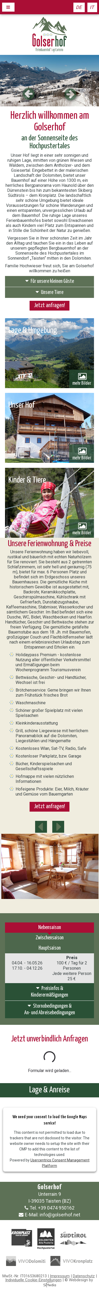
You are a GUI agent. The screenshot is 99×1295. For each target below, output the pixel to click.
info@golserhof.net (60, 1214)
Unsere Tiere (49, 292)
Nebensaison (49, 927)
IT (92, 7)
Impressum (60, 1276)
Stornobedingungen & (49, 1009)
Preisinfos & (49, 991)
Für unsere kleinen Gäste (49, 281)
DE (79, 7)
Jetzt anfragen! (49, 305)
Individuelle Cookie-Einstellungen (33, 1280)
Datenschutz (84, 1276)
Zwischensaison (50, 937)
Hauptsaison (50, 948)
